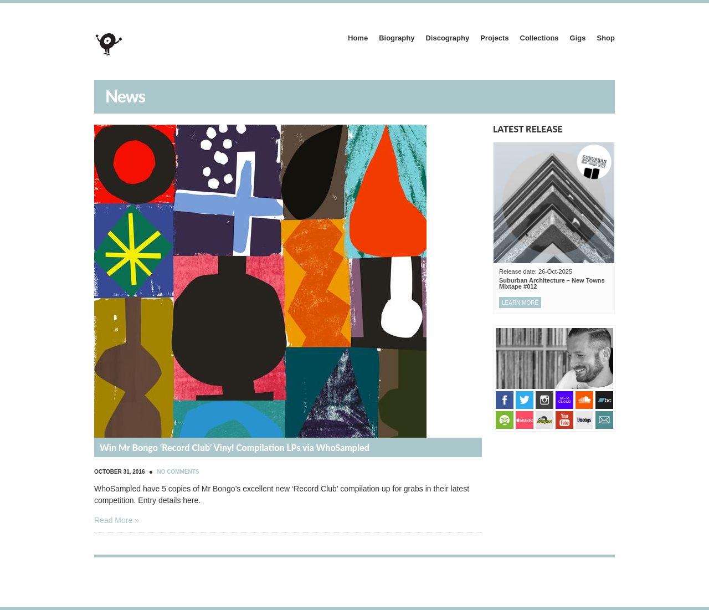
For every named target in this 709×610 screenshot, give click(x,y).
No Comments (178, 472)
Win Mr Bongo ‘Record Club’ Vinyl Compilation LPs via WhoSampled (234, 447)
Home (358, 38)
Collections (539, 38)
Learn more (520, 303)
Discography (447, 38)
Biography (396, 38)
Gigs (578, 38)
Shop (606, 38)
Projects (494, 38)
